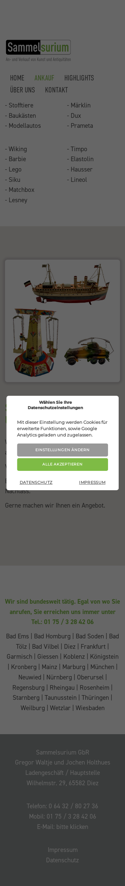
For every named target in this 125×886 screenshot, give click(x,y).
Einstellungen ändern (62, 450)
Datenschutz (36, 482)
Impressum (92, 482)
